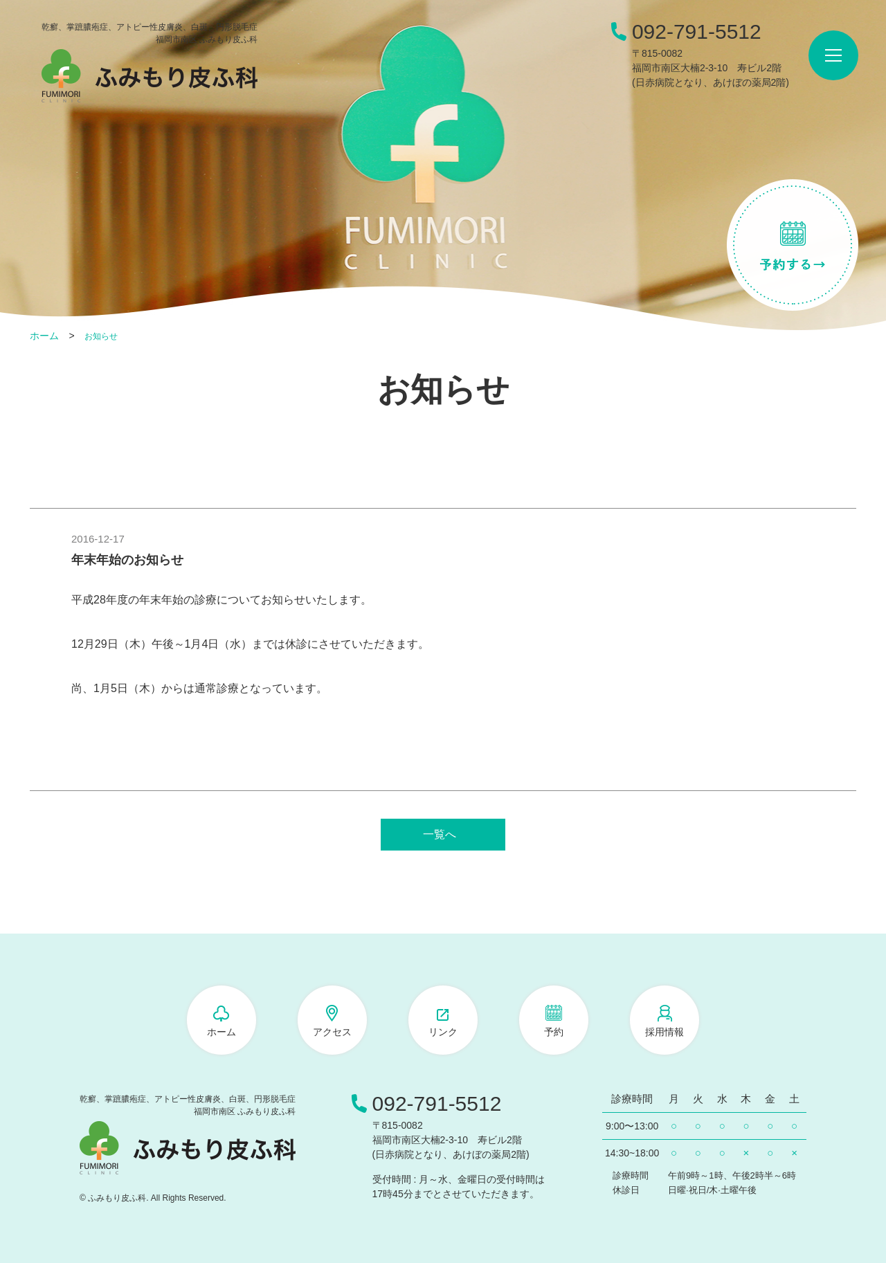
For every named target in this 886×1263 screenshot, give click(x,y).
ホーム (44, 335)
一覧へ (439, 834)
